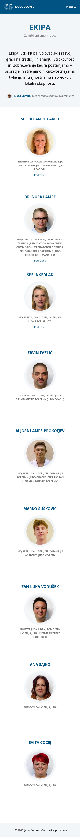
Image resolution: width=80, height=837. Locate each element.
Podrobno (40, 175)
